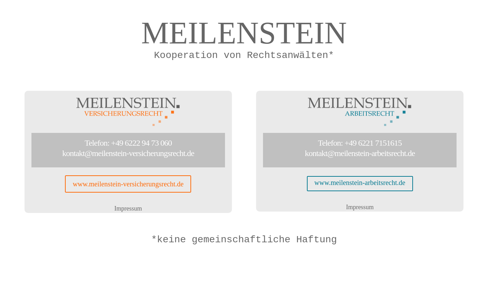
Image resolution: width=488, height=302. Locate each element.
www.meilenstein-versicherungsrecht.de (128, 184)
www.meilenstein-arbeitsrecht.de (360, 182)
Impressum (128, 208)
